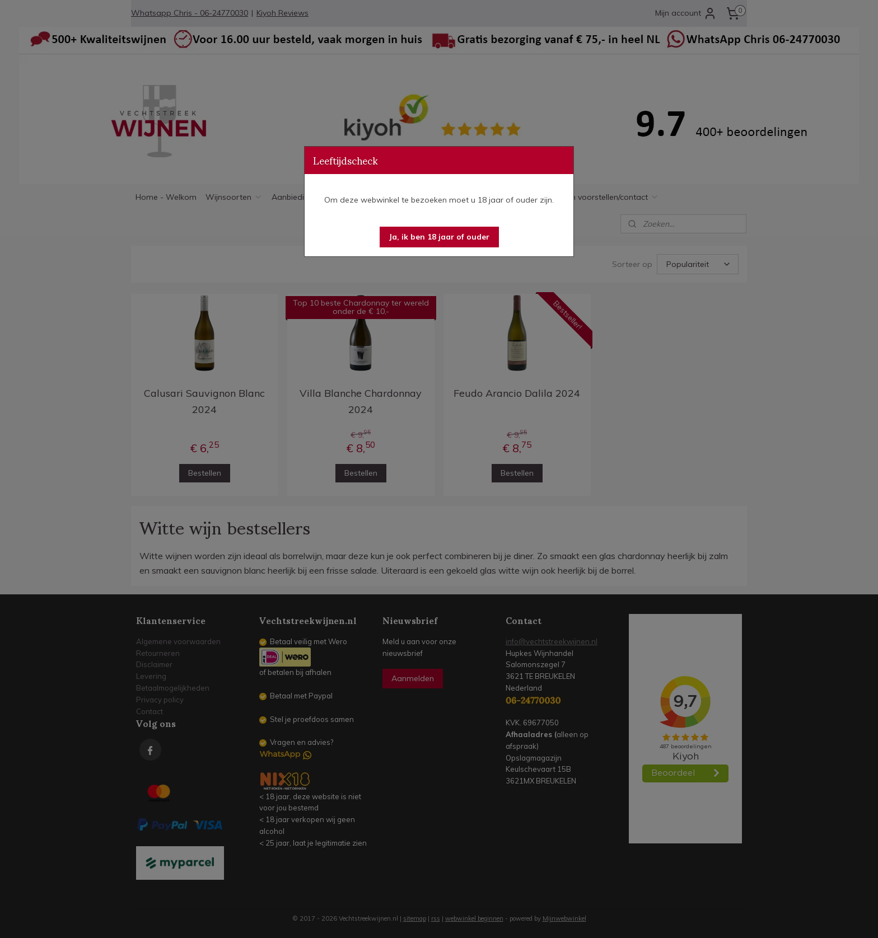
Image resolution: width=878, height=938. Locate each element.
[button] (439, 237)
